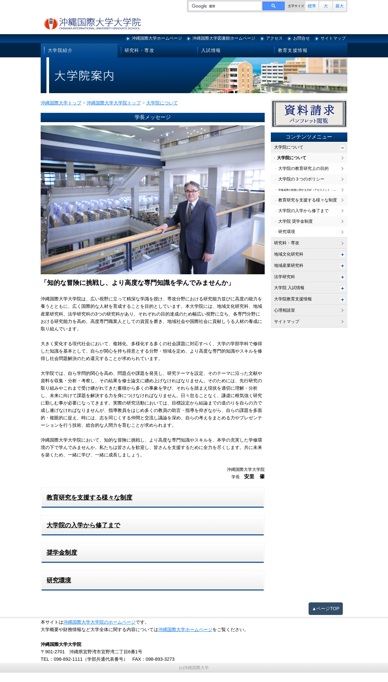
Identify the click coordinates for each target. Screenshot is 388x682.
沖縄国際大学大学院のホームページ (99, 622)
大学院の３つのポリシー (301, 179)
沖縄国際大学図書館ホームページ (223, 38)
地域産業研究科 (288, 265)
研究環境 (286, 231)
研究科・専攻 (139, 50)
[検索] (224, 6)
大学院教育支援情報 (293, 299)
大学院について (288, 147)
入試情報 (211, 50)
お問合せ (301, 38)
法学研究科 (284, 276)
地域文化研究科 (288, 254)
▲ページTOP (326, 608)
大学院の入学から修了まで (303, 210)
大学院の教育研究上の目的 (303, 168)
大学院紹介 (60, 50)
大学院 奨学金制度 (295, 221)
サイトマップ (333, 38)
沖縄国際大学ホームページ (157, 38)
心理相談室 (284, 310)
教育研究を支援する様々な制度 (307, 200)
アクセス (274, 38)
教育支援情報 (293, 50)
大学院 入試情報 (289, 287)
